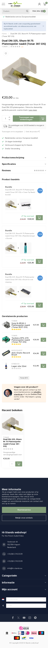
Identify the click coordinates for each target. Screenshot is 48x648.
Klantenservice (24, 510)
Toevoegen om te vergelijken (12, 132)
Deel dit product (33, 132)
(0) (22, 47)
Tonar (5, 46)
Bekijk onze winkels (24, 518)
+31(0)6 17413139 (14, 554)
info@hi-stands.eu (14, 568)
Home (4, 34)
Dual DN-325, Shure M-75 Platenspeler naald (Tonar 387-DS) (12, 442)
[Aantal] (12, 463)
